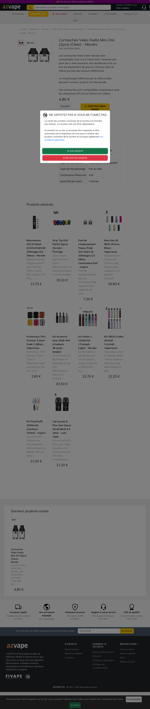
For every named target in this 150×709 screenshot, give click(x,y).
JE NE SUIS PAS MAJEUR (75, 158)
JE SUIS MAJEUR (75, 151)
